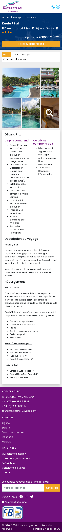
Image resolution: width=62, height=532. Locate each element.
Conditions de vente (13, 467)
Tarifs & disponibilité (31, 44)
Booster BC (53, 529)
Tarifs (15, 54)
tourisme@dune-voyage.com (19, 411)
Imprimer (21, 59)
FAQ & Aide (8, 463)
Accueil (7, 17)
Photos (6, 54)
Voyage (19, 17)
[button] (58, 6)
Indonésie (7, 437)
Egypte (6, 427)
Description (26, 54)
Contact (7, 472)
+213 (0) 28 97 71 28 (17, 401)
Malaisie (6, 441)
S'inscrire (52, 488)
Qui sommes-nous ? (14, 453)
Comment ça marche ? (16, 458)
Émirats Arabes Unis (13, 432)
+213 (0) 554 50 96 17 (14, 406)
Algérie (6, 423)
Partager (8, 59)
